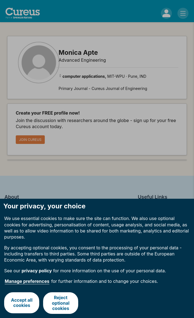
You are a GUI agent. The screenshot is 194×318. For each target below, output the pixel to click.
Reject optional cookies (61, 303)
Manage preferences (27, 281)
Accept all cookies (21, 303)
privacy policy (37, 270)
